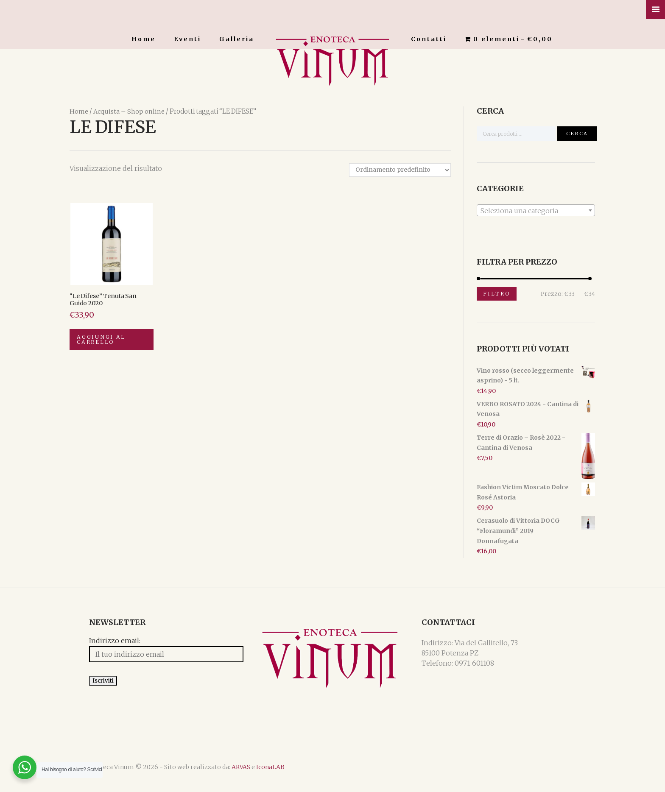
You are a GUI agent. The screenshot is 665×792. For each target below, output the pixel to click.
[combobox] (536, 210)
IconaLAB (251, 774)
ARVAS (221, 774)
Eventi (187, 39)
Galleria (236, 39)
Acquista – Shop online (128, 111)
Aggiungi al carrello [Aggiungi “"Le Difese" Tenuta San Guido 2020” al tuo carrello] (104, 342)
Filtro (496, 293)
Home (143, 39)
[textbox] (536, 210)
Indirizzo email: (95, 642)
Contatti (429, 39)
